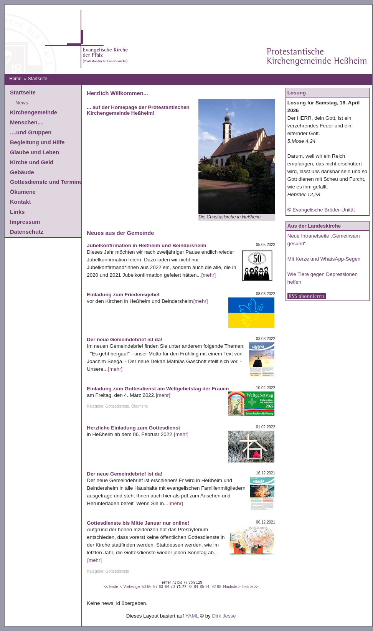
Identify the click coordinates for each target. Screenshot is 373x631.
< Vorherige (130, 587)
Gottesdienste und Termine (46, 182)
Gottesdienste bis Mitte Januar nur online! (138, 523)
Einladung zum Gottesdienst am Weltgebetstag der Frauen (158, 388)
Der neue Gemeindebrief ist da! (124, 339)
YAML (192, 616)
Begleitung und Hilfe (37, 142)
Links (17, 212)
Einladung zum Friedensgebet (123, 294)
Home (15, 78)
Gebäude (22, 172)
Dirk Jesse (224, 616)
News (21, 103)
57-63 (158, 587)
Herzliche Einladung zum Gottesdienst (133, 428)
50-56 (147, 587)
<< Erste (111, 587)
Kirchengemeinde (33, 112)
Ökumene (23, 192)
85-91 (205, 587)
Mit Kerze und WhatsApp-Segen (323, 259)
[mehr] (208, 275)
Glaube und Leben (34, 152)
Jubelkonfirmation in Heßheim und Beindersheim (146, 245)
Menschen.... (27, 122)
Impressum (25, 222)
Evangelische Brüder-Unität (323, 210)
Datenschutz (26, 232)
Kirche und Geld (31, 162)
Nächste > (232, 587)
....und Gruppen (30, 132)
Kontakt (20, 202)
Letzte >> (251, 587)
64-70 (170, 587)
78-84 (193, 587)
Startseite (23, 92)
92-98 (216, 587)
